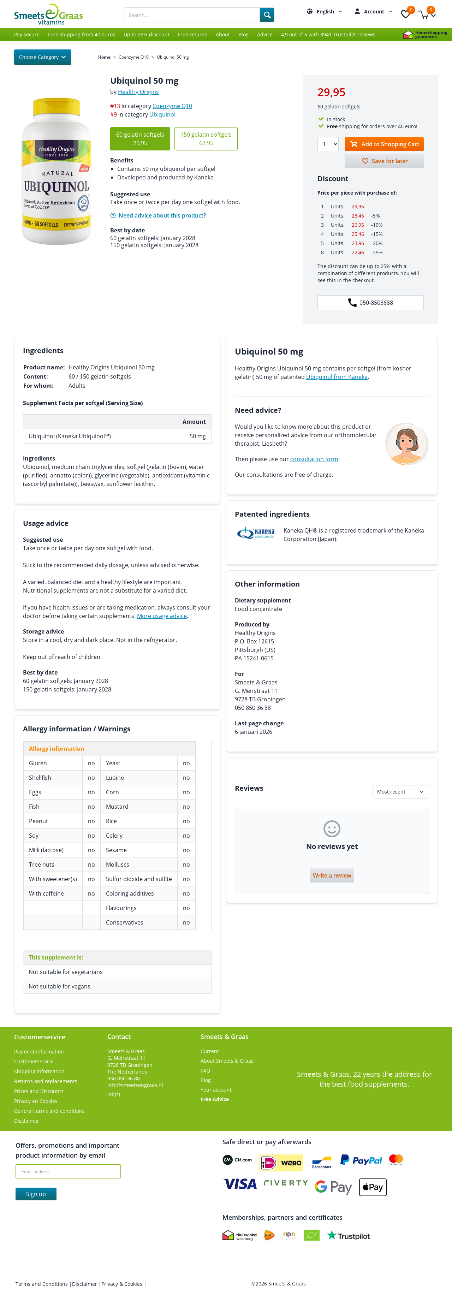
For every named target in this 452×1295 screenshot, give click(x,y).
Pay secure (27, 34)
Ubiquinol (162, 114)
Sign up (36, 1194)
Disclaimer (26, 1120)
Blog (243, 34)
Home (104, 57)
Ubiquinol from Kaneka (337, 377)
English (330, 11)
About (223, 34)
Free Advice (215, 1099)
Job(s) (113, 1094)
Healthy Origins (138, 92)
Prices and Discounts (39, 1091)
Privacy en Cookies (36, 1101)
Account (379, 11)
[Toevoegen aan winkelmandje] (384, 144)
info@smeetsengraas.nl (135, 1085)
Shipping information (39, 1071)
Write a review (332, 875)
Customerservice (34, 1061)
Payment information (39, 1051)
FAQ (205, 1070)
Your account (216, 1089)
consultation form (314, 459)
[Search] (267, 15)
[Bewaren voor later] (384, 161)
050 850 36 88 (123, 1078)
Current (210, 1051)
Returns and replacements (45, 1081)
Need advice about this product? (158, 215)
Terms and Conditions (42, 1284)
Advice (265, 34)
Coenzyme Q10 (134, 57)
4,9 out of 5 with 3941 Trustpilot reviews (328, 34)
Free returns (192, 34)
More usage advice (162, 616)
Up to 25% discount (147, 34)
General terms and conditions (49, 1110)
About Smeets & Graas (227, 1060)
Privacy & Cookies (122, 1284)
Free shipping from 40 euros (81, 34)
